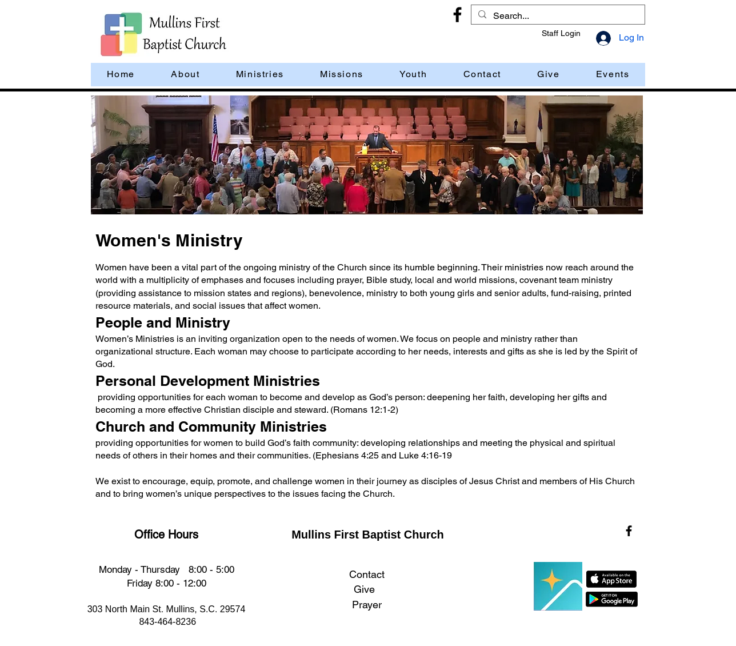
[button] (612, 74)
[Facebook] (457, 15)
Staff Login (561, 33)
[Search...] (557, 16)
